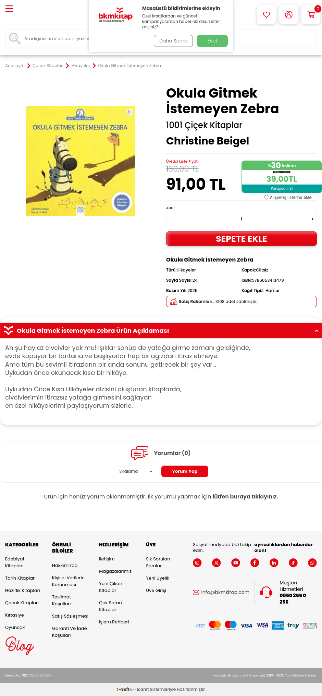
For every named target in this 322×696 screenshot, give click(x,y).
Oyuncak (15, 627)
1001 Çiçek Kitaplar (204, 125)
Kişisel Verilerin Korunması (68, 581)
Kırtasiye (14, 615)
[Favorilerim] (266, 14)
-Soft (123, 689)
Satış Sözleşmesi (70, 616)
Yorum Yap (185, 471)
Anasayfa (15, 65)
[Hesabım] (288, 14)
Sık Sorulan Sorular (158, 562)
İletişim (107, 559)
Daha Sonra (172, 40)
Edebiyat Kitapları (14, 562)
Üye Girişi (156, 590)
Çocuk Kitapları (48, 65)
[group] (80, 160)
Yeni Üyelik (157, 578)
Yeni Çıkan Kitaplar (110, 587)
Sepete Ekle (241, 238)
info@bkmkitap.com (225, 592)
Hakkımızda (64, 565)
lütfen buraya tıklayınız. (245, 497)
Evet (213, 40)
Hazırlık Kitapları (22, 590)
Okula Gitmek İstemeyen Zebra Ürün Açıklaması (161, 330)
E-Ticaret (140, 689)
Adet (170, 208)
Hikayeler (81, 65)
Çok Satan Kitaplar (110, 606)
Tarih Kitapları (20, 578)
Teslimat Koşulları (61, 600)
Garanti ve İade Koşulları (69, 631)
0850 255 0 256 (293, 598)
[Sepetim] (310, 14)
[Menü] (9, 9)
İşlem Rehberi (114, 622)
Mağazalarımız (115, 571)
